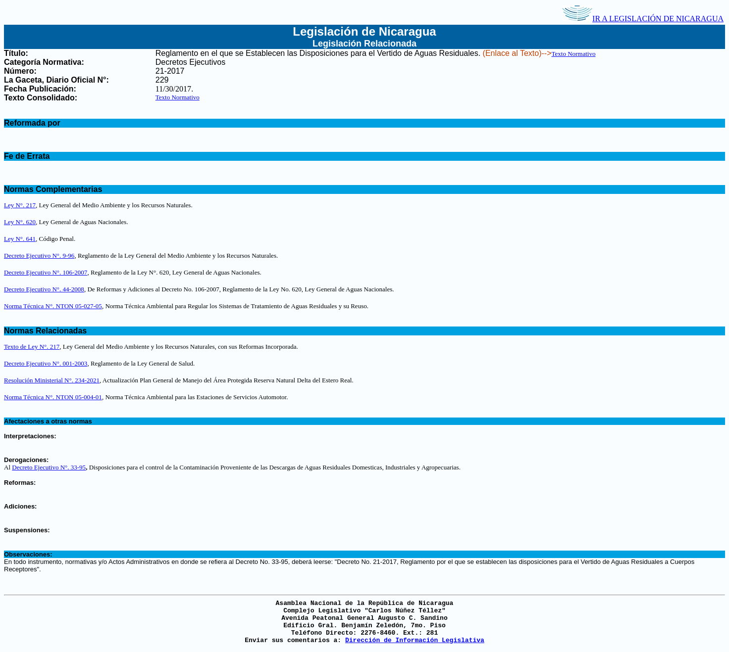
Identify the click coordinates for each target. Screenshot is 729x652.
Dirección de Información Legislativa (414, 640)
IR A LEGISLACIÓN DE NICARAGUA (643, 18)
